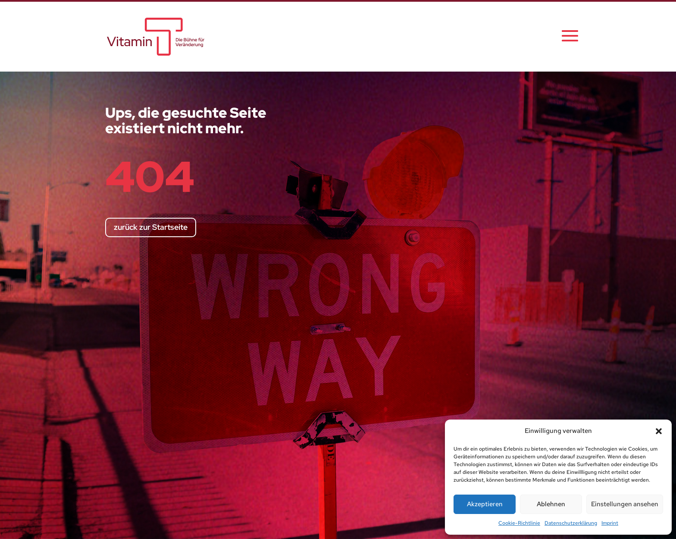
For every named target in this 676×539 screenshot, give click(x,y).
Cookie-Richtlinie (519, 523)
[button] (658, 431)
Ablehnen (551, 504)
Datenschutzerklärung (571, 523)
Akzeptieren (485, 504)
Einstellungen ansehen (624, 504)
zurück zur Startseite (151, 227)
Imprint (609, 523)
